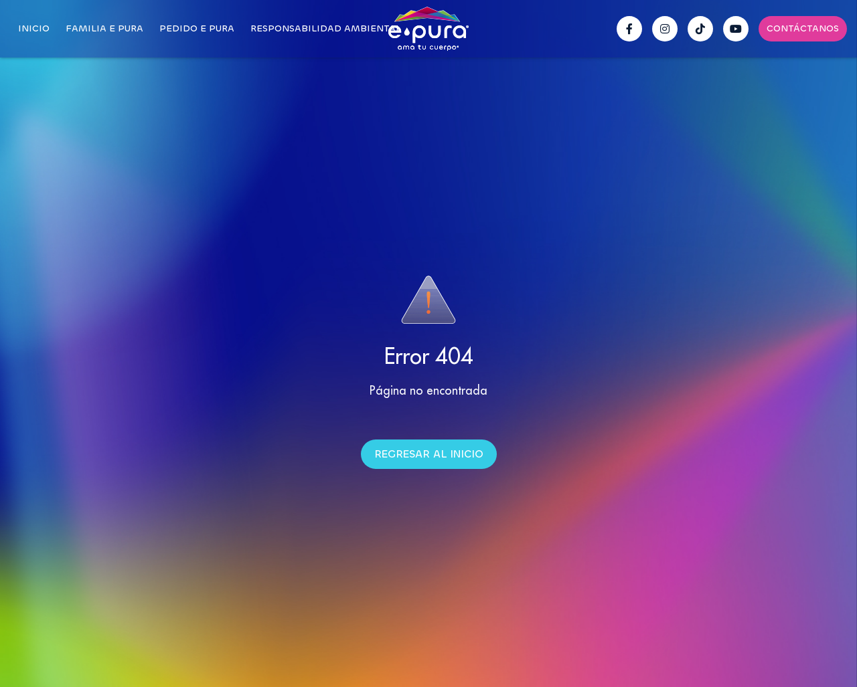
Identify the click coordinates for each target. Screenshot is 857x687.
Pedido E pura (196, 28)
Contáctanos (803, 28)
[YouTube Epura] (736, 28)
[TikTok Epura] (700, 28)
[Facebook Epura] (629, 28)
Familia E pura (104, 28)
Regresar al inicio (428, 454)
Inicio (34, 28)
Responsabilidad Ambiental (325, 28)
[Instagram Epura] (665, 28)
